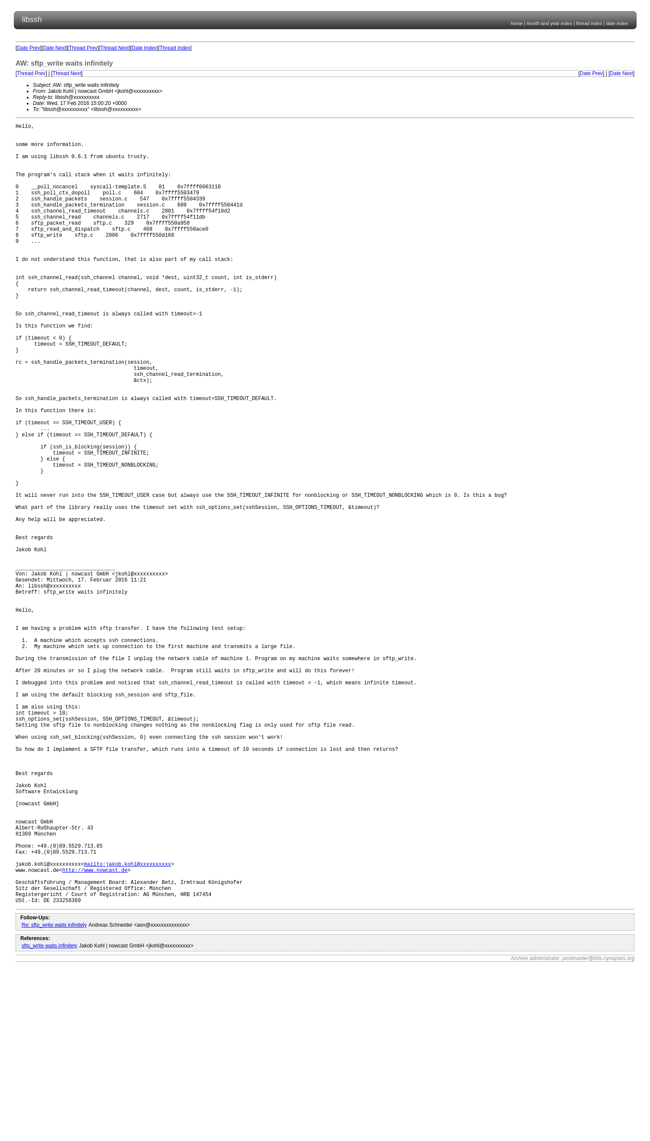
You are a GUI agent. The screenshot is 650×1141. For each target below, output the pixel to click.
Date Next (54, 48)
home (516, 23)
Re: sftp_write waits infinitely (54, 1092)
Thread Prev (83, 48)
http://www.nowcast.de (94, 1030)
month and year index (549, 23)
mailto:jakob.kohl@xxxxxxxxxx (127, 1023)
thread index (589, 23)
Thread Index (175, 48)
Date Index (144, 48)
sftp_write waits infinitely (49, 1113)
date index (617, 23)
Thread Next (114, 48)
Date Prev (28, 48)
